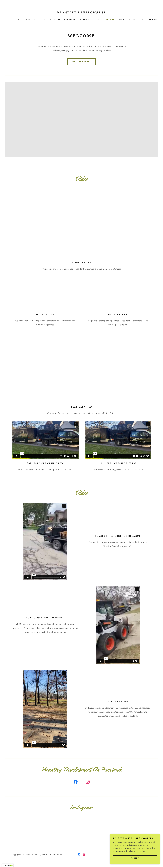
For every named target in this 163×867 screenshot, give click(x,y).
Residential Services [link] (31, 20)
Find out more (81, 62)
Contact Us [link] (149, 20)
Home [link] (9, 20)
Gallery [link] (109, 20)
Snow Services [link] (89, 20)
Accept (135, 858)
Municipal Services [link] (63, 20)
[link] (81, 12)
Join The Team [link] (128, 20)
